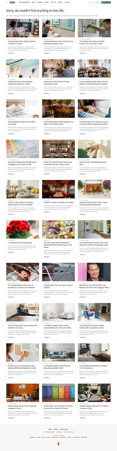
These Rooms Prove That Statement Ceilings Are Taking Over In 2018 (20, 83)
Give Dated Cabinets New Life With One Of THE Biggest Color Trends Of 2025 (22, 163)
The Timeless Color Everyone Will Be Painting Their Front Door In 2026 (91, 43)
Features (67, 2)
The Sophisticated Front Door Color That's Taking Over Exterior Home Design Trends (93, 244)
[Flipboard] (97, 2)
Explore (48, 437)
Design (33, 2)
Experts (60, 2)
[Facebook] (90, 2)
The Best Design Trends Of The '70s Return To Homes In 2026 (94, 407)
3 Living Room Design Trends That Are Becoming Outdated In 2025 (57, 367)
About (50, 429)
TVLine (43, 437)
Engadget (32, 437)
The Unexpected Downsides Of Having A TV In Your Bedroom (93, 367)
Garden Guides (55, 437)
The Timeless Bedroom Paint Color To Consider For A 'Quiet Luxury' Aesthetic (21, 287)
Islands (69, 437)
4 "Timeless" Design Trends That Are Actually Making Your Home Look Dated (57, 327)
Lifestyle (53, 2)
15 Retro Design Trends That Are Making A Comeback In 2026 (22, 407)
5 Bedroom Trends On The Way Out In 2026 (58, 202)
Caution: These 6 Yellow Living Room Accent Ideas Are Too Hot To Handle (20, 204)
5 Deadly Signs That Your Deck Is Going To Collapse (58, 287)
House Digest (63, 437)
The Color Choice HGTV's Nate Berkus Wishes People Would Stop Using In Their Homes (58, 245)
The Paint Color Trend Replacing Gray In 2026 (93, 163)
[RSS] (99, 2)
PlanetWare (84, 437)
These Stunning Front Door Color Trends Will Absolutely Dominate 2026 (93, 204)
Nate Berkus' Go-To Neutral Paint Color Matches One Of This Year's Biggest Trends (94, 287)
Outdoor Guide (76, 437)
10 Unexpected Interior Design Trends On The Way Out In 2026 (22, 43)
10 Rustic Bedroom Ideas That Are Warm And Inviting (21, 123)
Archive (56, 429)
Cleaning (40, 2)
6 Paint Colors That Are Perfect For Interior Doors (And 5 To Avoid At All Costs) (58, 407)
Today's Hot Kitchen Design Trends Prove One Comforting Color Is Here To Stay (58, 163)
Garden (46, 2)
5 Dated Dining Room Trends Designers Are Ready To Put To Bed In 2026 (58, 123)
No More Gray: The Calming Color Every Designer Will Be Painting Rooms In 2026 (22, 367)
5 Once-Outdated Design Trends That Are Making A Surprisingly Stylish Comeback (93, 83)
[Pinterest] (94, 2)
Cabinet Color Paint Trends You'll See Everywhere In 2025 (56, 83)
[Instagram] (92, 2)
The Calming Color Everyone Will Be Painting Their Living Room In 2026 (91, 327)
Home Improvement (24, 2)
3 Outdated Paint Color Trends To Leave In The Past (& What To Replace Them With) (93, 123)
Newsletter (106, 2)
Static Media (51, 432)
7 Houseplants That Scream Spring (20, 243)
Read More (11, 53)
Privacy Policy (64, 429)
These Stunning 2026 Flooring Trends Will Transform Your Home (22, 327)
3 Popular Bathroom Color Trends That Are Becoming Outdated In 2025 (58, 43)
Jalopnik (38, 437)
